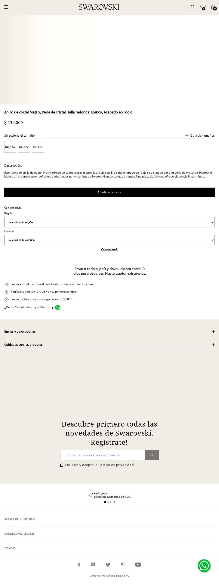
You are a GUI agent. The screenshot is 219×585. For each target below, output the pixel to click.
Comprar (109, 192)
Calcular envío (109, 249)
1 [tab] (105, 502)
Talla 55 (24, 147)
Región (109, 219)
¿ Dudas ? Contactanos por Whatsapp (29, 307)
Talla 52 (10, 147)
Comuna (109, 237)
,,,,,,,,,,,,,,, (109, 222)
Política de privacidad (116, 465)
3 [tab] (114, 502)
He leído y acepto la (99, 465)
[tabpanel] (109, 495)
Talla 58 (38, 147)
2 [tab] (109, 502)
